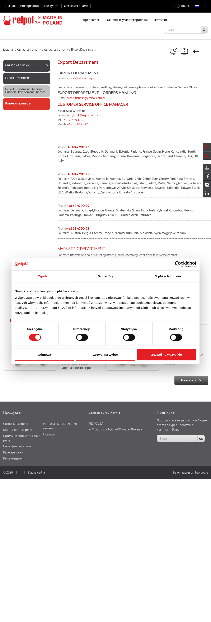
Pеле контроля (13, 458)
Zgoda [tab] (43, 276)
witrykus (72, 115)
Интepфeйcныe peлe (17, 446)
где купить (51, 6)
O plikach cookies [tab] (168, 276)
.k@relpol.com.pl (88, 115)
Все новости (188, 380)
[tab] (26, 66)
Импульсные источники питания (60, 426)
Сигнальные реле (15, 423)
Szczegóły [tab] (105, 276)
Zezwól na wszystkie (166, 354)
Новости (49, 434)
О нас (11, 6)
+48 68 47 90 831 (77, 147)
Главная (8, 49)
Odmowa (44, 354)
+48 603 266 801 (77, 124)
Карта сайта (36, 472)
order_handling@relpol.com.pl (85, 98)
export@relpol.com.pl (80, 78)
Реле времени (13, 452)
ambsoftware (199, 472)
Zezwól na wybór (105, 354)
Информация (29, 6)
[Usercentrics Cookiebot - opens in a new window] (178, 264)
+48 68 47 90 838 (73, 120)
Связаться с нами (76, 6)
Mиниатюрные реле (17, 429)
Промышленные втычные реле (21, 438)
